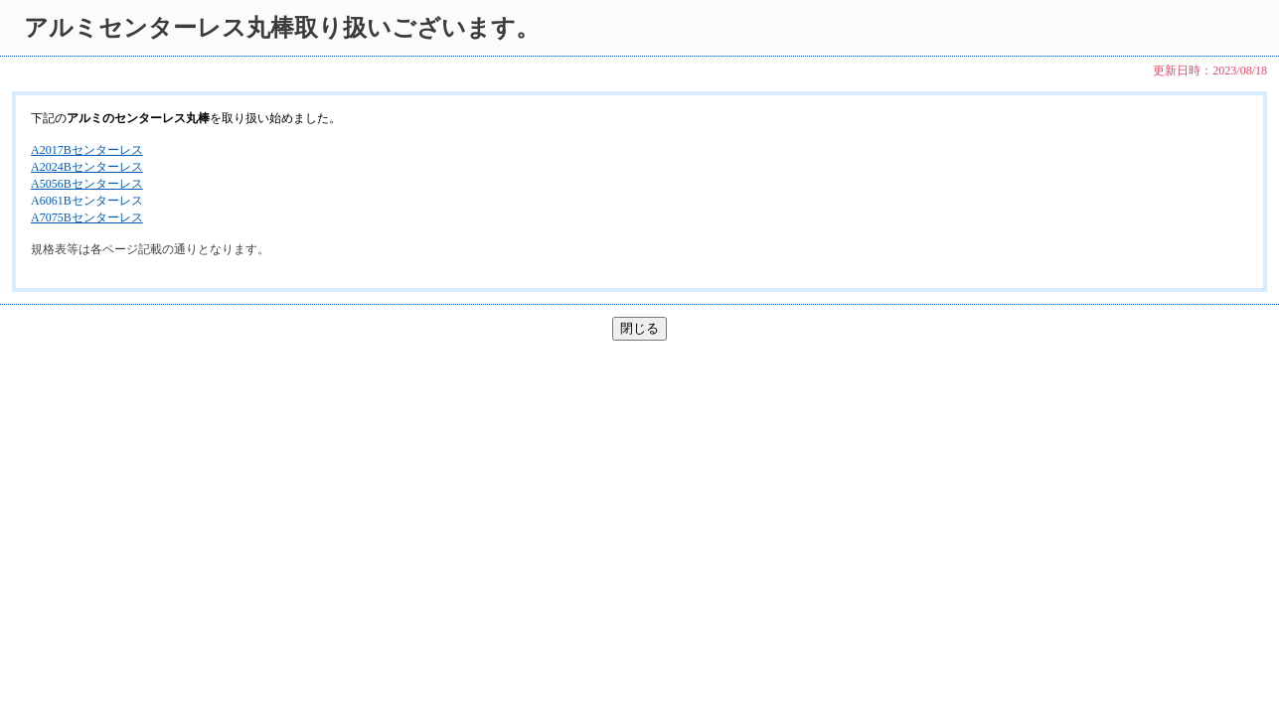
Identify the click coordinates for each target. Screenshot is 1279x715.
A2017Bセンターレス (87, 150)
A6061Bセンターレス (87, 201)
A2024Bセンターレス (87, 167)
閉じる (639, 328)
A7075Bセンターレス (87, 217)
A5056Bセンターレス (87, 184)
